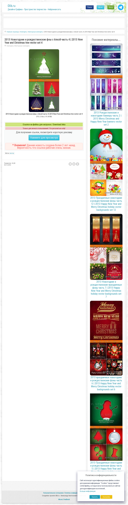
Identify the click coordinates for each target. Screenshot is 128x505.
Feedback (67, 499)
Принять (95, 497)
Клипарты (10, 46)
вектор (12, 153)
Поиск (89, 7)
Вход (111, 7)
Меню (100, 7)
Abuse (60, 499)
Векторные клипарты (22, 46)
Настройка (106, 497)
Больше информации (88, 491)
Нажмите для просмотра (44, 137)
